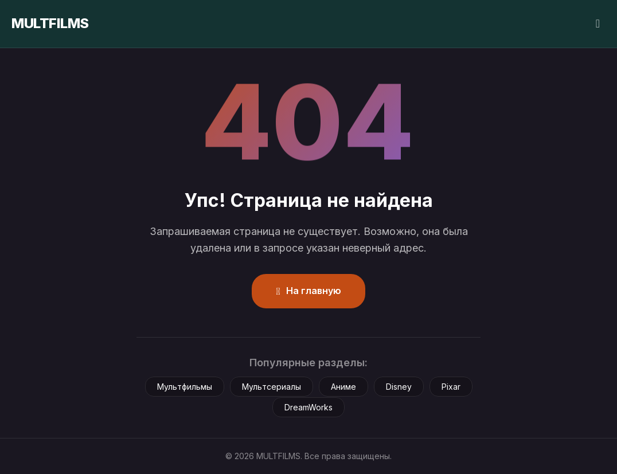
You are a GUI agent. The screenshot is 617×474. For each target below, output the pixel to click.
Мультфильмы (184, 386)
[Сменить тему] (598, 23)
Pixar (451, 386)
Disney (399, 386)
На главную (308, 290)
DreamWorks (308, 407)
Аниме (343, 386)
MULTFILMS (50, 23)
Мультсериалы (271, 386)
